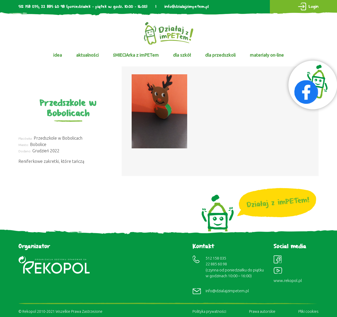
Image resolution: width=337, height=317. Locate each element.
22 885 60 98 (53, 7)
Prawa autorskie (262, 311)
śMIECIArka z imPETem (136, 54)
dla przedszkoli (220, 54)
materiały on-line (267, 54)
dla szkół (182, 54)
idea (57, 54)
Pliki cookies (308, 311)
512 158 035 (28, 7)
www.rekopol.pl (288, 280)
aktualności (87, 54)
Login (314, 7)
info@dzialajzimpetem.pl (186, 7)
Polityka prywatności (209, 311)
